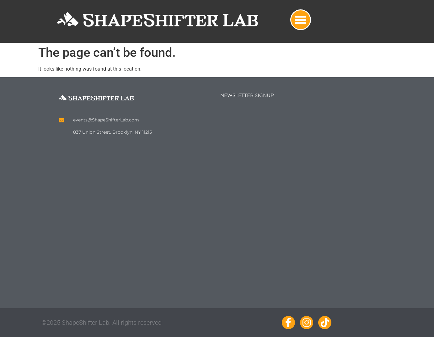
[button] (300, 19)
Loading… (298, 194)
